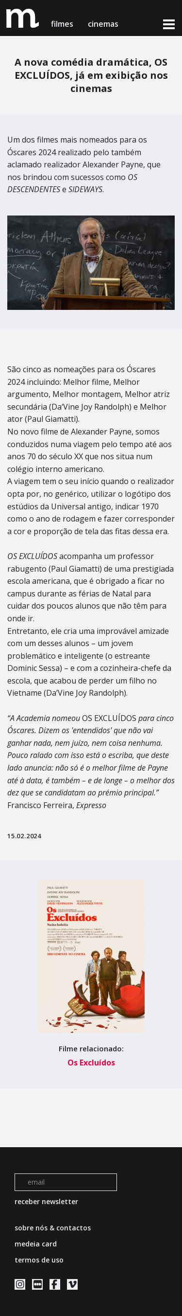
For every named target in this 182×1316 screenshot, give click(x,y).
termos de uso (39, 1259)
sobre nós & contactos (53, 1227)
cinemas (104, 23)
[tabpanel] (91, 263)
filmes (62, 23)
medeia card (36, 1243)
